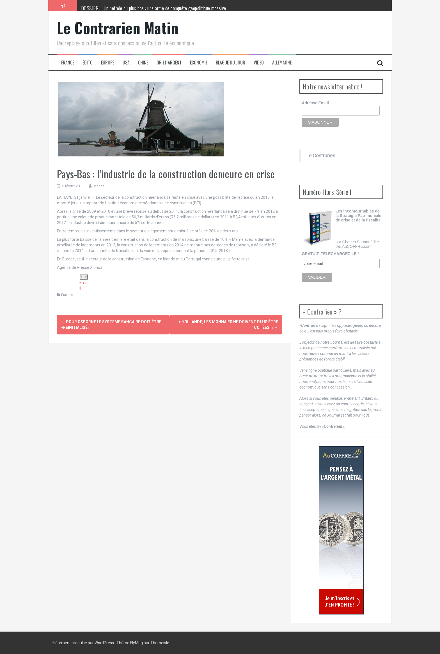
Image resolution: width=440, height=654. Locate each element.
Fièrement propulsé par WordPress (83, 643)
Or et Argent (169, 62)
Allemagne (282, 62)
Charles (98, 186)
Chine (143, 62)
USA (126, 62)
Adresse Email (315, 103)
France (67, 62)
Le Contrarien (320, 155)
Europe (107, 62)
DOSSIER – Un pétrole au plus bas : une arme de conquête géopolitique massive (153, 8)
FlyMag (136, 643)
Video (259, 62)
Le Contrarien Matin (118, 27)
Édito (87, 62)
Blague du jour (230, 62)
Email (83, 282)
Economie (198, 62)
